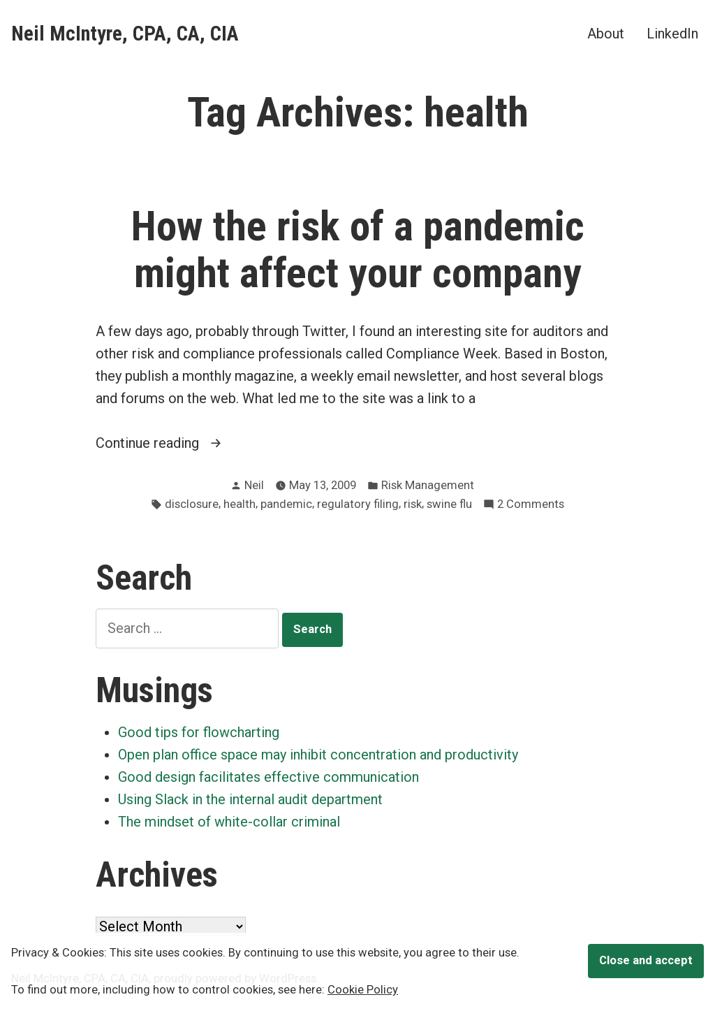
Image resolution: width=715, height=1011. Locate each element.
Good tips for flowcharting (198, 732)
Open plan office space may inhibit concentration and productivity (318, 754)
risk (413, 504)
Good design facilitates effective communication (268, 777)
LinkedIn (672, 33)
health (239, 504)
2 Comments (530, 504)
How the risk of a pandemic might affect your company (357, 250)
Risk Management (427, 485)
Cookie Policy (362, 989)
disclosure (192, 504)
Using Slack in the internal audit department (250, 799)
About (605, 33)
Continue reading (179, 443)
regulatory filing (358, 504)
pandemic (286, 504)
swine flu (449, 504)
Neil (254, 485)
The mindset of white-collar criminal (229, 821)
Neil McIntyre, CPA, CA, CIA (125, 33)
